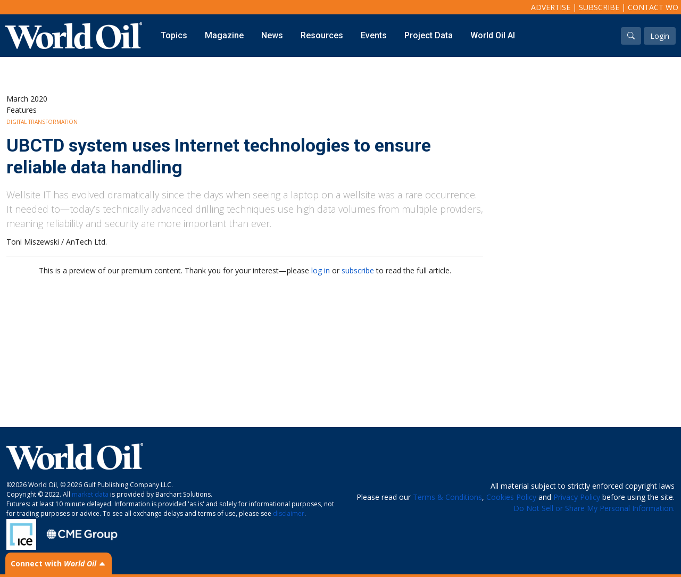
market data (90, 494)
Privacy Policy (576, 497)
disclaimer (288, 513)
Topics (174, 35)
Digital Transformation (42, 122)
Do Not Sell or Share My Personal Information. (594, 508)
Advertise (550, 7)
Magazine (224, 35)
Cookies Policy (511, 497)
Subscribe (599, 7)
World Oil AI (492, 35)
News (272, 35)
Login (659, 36)
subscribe (358, 270)
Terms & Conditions (447, 497)
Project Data (428, 35)
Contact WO (653, 7)
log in (320, 270)
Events (374, 35)
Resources (322, 35)
